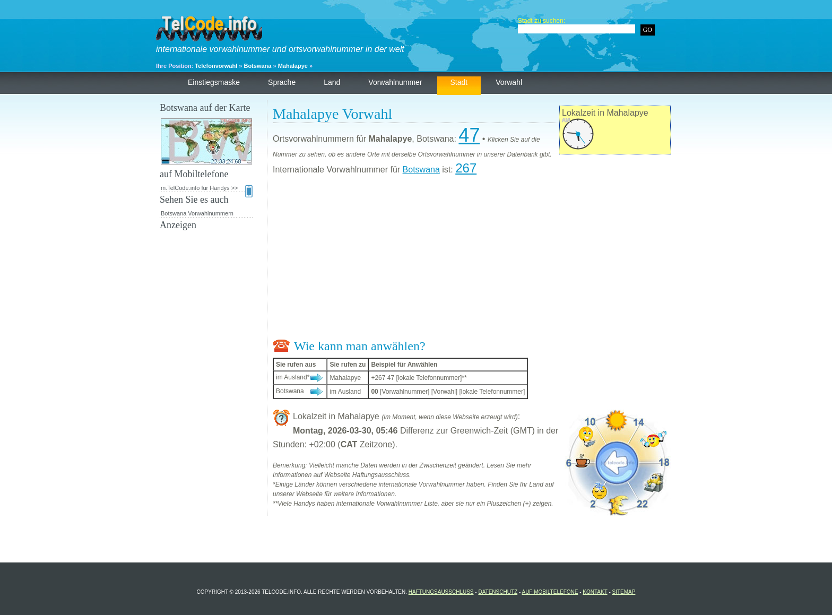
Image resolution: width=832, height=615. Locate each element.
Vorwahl (509, 82)
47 (469, 135)
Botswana (257, 66)
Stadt (459, 82)
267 (465, 168)
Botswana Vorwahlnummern (197, 213)
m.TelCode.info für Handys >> (207, 188)
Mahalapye (293, 66)
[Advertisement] (472, 259)
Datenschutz (497, 592)
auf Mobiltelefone (550, 592)
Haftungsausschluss (441, 592)
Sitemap (624, 592)
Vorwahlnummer (395, 82)
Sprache (282, 82)
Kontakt (595, 592)
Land (332, 82)
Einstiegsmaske (214, 82)
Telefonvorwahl (216, 66)
